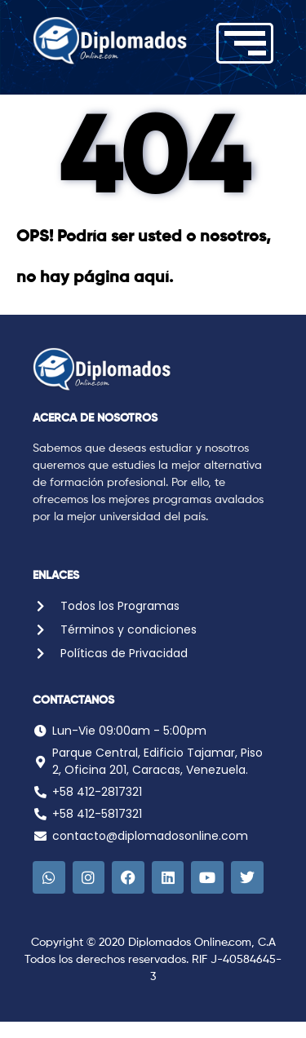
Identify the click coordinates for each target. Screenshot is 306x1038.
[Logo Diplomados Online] (110, 40)
